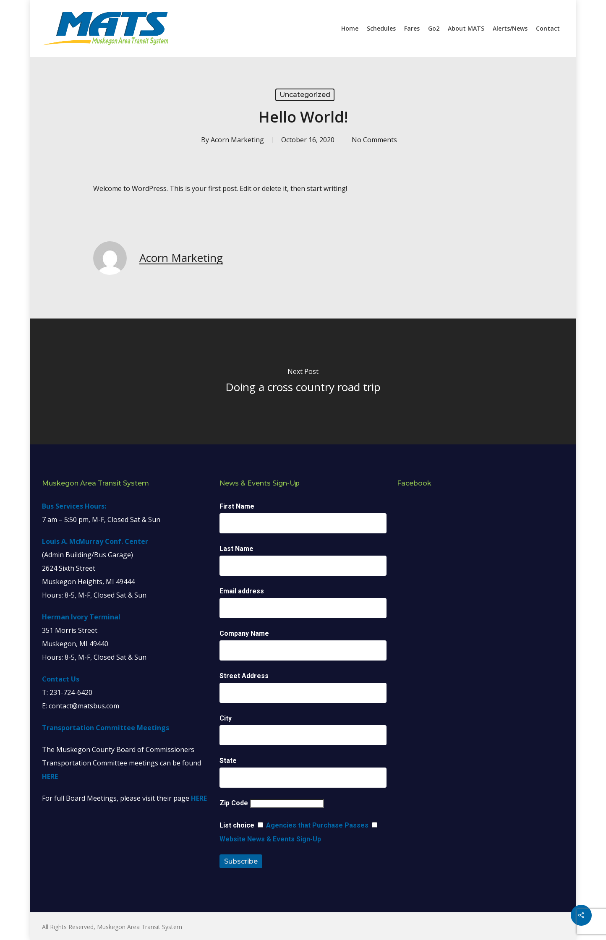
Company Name (244, 633)
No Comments (374, 139)
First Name (236, 506)
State (228, 761)
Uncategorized (304, 95)
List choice (236, 825)
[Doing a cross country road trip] (303, 381)
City (225, 718)
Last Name (236, 549)
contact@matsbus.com (84, 705)
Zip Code (233, 803)
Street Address (244, 676)
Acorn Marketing (237, 139)
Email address (241, 591)
